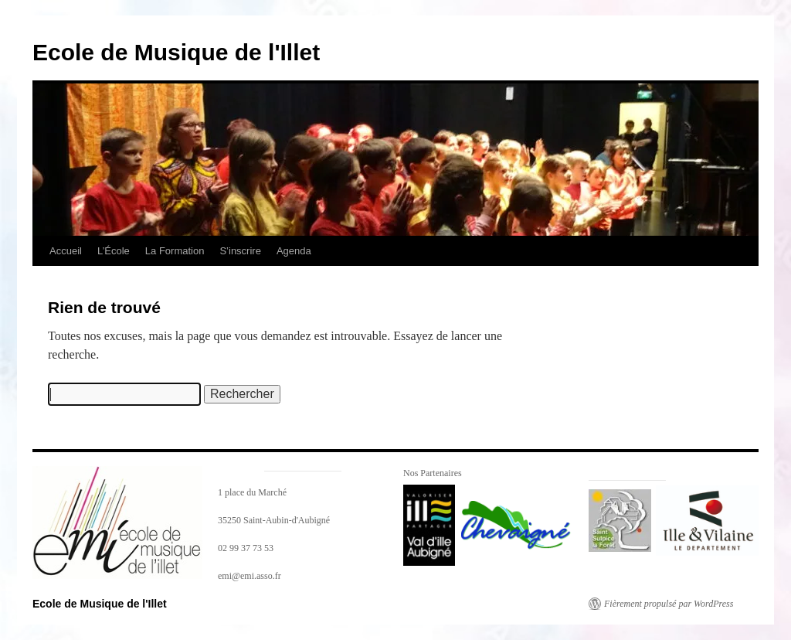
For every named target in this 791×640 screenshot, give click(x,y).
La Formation (175, 251)
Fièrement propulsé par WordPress (668, 603)
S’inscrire (239, 251)
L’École (113, 251)
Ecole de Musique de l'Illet (176, 52)
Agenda (294, 251)
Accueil (65, 251)
